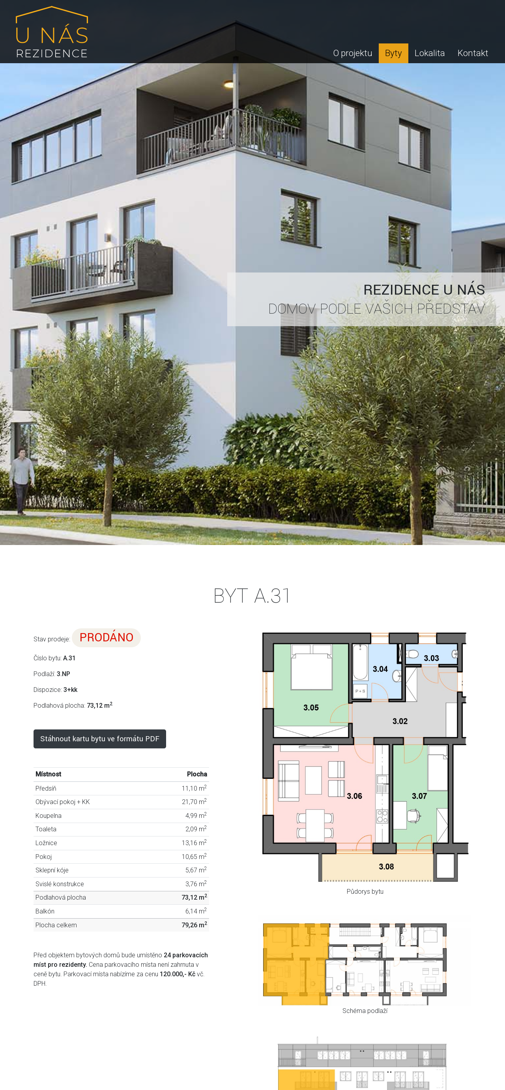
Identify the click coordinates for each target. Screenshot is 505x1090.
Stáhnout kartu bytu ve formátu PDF (99, 739)
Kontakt (473, 53)
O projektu (352, 53)
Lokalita (430, 53)
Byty (393, 53)
